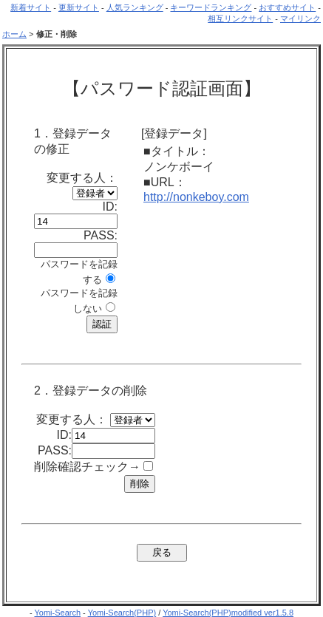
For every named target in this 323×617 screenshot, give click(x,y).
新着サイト (30, 7)
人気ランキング (134, 7)
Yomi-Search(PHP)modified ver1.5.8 (228, 612)
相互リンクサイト (240, 18)
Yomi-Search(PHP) (122, 612)
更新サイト (78, 7)
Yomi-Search (57, 612)
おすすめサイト (287, 7)
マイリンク (300, 18)
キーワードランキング (210, 7)
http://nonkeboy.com (196, 197)
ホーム (14, 34)
